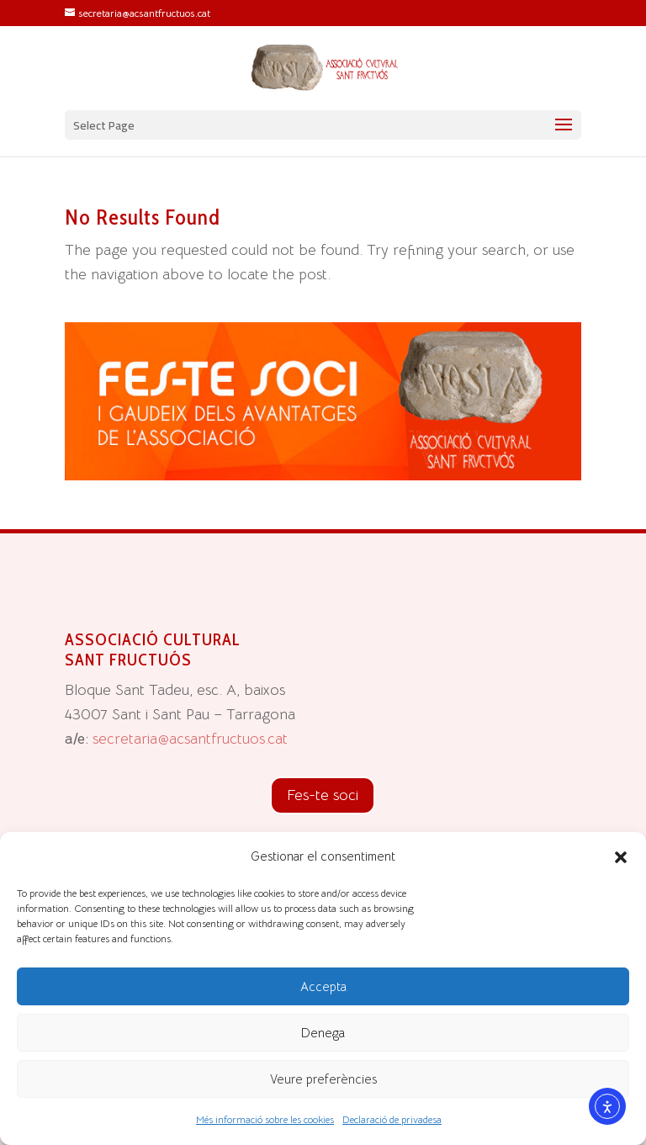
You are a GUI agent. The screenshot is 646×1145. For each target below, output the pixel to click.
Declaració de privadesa (392, 1119)
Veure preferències (323, 1079)
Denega (323, 1033)
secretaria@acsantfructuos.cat (190, 738)
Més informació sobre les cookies (265, 1119)
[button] (620, 857)
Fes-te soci (322, 795)
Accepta (323, 986)
